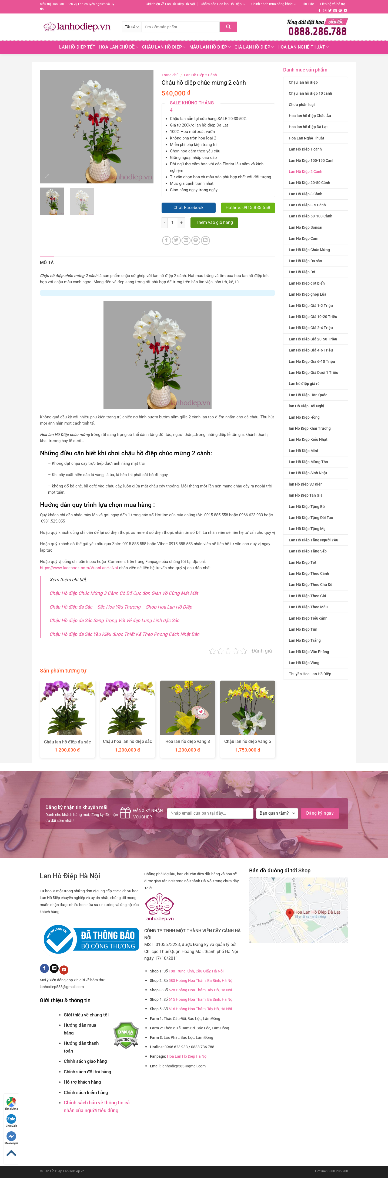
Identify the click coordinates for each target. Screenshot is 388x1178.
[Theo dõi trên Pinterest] (340, 11)
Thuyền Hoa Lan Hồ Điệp (310, 674)
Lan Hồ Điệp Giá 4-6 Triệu (311, 350)
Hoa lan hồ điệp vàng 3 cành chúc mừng (187, 744)
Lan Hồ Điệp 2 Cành (305, 171)
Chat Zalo (11, 1120)
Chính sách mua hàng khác (273, 4)
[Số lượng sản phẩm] (172, 222)
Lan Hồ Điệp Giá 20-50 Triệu (313, 339)
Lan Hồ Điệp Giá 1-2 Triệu (311, 305)
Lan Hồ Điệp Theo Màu (308, 607)
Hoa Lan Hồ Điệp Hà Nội (187, 1056)
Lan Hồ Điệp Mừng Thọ (308, 462)
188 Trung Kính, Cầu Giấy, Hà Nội (196, 971)
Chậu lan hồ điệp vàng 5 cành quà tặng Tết (247, 744)
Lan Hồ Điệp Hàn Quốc (308, 395)
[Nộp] (228, 27)
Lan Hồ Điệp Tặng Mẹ (307, 529)
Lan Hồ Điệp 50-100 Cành (310, 216)
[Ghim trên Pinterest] (195, 240)
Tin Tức (308, 4)
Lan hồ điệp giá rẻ (304, 383)
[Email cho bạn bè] (186, 240)
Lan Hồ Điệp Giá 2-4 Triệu (311, 328)
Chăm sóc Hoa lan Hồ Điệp (223, 4)
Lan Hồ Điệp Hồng (304, 417)
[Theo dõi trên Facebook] (319, 11)
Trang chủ (170, 75)
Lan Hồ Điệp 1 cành (305, 149)
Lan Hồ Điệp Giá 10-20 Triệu (313, 317)
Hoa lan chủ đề (118, 47)
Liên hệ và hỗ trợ (332, 4)
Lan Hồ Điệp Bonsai (305, 227)
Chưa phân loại (302, 105)
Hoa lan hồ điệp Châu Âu (310, 116)
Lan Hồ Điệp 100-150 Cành (312, 160)
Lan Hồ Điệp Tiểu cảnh (308, 618)
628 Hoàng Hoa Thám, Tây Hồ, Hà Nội (200, 990)
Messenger (11, 1138)
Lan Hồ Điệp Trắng (305, 640)
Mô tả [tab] (47, 262)
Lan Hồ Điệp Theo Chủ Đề (310, 584)
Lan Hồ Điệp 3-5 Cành (307, 205)
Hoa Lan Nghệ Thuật (303, 47)
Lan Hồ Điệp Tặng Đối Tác (311, 517)
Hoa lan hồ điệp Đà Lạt (308, 127)
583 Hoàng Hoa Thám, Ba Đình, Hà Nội (201, 980)
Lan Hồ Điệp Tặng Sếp (308, 551)
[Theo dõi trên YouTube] (345, 11)
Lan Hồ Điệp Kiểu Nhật (308, 439)
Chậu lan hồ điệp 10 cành (310, 93)
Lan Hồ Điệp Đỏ (302, 272)
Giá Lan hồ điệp (254, 47)
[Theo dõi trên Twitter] (330, 11)
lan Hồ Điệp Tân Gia (306, 495)
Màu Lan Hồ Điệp (210, 47)
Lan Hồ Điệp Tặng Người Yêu (313, 540)
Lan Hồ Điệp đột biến (307, 283)
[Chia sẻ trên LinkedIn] (205, 240)
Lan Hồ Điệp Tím (303, 629)
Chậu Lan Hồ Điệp (164, 47)
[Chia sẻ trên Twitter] (176, 240)
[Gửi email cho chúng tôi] (335, 11)
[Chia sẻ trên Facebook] (166, 240)
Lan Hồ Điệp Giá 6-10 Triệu (312, 361)
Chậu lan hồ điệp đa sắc (67, 742)
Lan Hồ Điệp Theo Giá (307, 596)
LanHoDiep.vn (73, 1171)
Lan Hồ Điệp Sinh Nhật (308, 473)
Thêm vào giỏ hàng (214, 222)
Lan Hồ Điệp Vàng (304, 663)
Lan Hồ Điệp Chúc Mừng (309, 250)
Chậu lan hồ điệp (303, 82)
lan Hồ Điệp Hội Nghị (306, 406)
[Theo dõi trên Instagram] (324, 11)
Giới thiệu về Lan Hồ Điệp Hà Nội (170, 4)
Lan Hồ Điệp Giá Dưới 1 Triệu (313, 372)
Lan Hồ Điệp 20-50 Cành (309, 182)
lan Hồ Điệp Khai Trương (310, 428)
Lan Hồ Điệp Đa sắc (305, 261)
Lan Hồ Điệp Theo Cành (309, 573)
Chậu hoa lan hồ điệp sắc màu (127, 744)
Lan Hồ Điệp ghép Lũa (307, 294)
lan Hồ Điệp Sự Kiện (306, 484)
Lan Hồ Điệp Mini (303, 451)
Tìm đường (11, 1103)
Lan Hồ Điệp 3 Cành (305, 194)
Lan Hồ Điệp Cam (303, 238)
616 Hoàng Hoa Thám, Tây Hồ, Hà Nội (200, 1009)
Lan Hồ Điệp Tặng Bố (307, 506)
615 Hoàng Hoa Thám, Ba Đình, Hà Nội (201, 999)
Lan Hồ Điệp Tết (77, 47)
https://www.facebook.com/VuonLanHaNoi (79, 568)
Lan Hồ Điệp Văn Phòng (309, 652)
